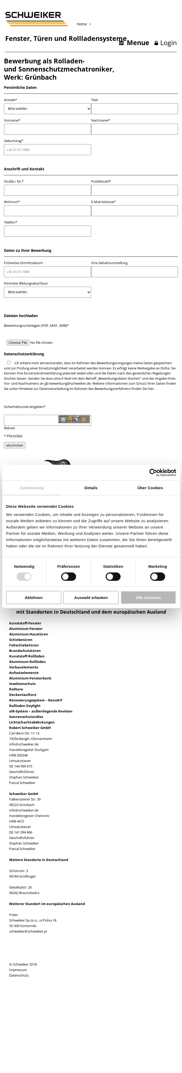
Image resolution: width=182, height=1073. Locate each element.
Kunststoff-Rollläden (27, 656)
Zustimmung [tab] (32, 487)
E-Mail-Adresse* (103, 202)
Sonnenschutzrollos (26, 716)
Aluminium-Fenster (26, 628)
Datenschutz (19, 975)
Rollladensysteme (98, 38)
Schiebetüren (20, 639)
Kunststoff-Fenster (25, 623)
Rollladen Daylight (25, 705)
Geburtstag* (13, 141)
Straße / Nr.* (14, 181)
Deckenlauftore (22, 694)
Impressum (18, 969)
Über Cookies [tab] (150, 487)
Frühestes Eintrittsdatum (23, 263)
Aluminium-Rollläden (27, 661)
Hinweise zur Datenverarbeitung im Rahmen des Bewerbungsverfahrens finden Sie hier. (87, 388)
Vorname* (12, 120)
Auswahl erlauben (91, 597)
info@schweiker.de (23, 744)
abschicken (14, 445)
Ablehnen (34, 597)
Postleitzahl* (101, 181)
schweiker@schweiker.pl (28, 931)
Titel (94, 100)
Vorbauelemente (23, 667)
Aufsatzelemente (24, 672)
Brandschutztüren (25, 650)
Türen (43, 38)
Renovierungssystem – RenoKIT (36, 700)
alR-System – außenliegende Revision (41, 711)
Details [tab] (91, 487)
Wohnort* (12, 202)
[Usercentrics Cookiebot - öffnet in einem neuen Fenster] (153, 472)
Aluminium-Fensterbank (30, 678)
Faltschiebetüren (24, 645)
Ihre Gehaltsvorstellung (109, 263)
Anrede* (10, 100)
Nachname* (100, 120)
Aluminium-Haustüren (28, 634)
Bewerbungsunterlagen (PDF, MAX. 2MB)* (36, 325)
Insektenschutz (22, 683)
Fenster (17, 38)
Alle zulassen (148, 597)
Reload (9, 428)
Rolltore (16, 689)
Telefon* (10, 222)
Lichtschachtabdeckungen (32, 722)
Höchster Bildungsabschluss (26, 283)
